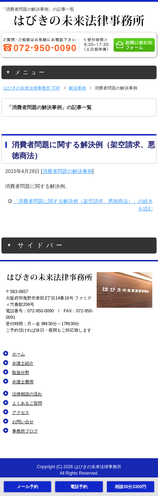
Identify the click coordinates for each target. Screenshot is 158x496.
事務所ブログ (25, 431)
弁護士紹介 (23, 363)
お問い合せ (23, 421)
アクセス (20, 412)
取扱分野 (20, 372)
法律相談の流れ (27, 394)
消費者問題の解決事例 (67, 171)
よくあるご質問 (27, 403)
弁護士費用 (23, 381)
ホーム (18, 354)
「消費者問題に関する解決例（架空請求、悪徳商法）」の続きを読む (83, 204)
